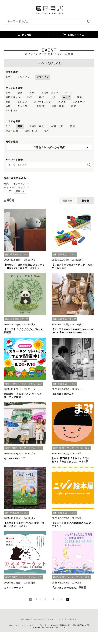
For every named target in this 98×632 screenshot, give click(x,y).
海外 (46, 130)
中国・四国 (12, 130)
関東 (20, 126)
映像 (79, 97)
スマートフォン (42, 101)
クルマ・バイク (49, 93)
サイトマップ (38, 619)
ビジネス (22, 101)
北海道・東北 (36, 126)
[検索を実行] (88, 22)
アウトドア (12, 110)
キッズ (66, 97)
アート (69, 93)
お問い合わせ (25, 619)
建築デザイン (13, 97)
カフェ (62, 101)
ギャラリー (24, 106)
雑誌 (20, 93)
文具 (53, 97)
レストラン (79, 101)
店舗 (8, 106)
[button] (24, 34)
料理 (29, 97)
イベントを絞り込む (49, 63)
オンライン (24, 77)
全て (8, 77)
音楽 (8, 101)
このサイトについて (54, 619)
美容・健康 (58, 106)
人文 (31, 93)
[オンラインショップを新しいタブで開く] (73, 34)
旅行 (41, 97)
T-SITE (41, 106)
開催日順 (67, 200)
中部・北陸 (57, 126)
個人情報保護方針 (71, 619)
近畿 (72, 126)
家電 (73, 106)
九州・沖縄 (31, 130)
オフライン (43, 77)
